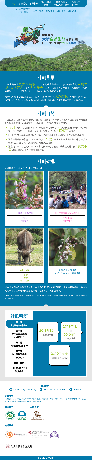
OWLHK (77, 389)
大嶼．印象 (38, 10)
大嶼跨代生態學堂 (75, 3)
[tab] (19, 324)
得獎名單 (50, 10)
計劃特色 (23, 3)
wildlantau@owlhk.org (25, 389)
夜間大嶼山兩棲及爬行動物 (61, 3)
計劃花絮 (61, 10)
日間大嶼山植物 (46, 3)
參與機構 (34, 3)
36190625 (48, 389)
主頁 (14, 3)
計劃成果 (72, 10)
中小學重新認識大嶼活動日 (22, 10)
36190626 (61, 389)
